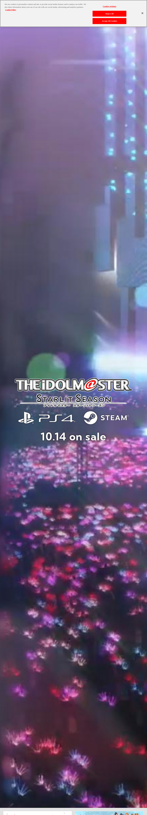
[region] (73, 13)
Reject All (109, 14)
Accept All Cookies (109, 21)
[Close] (142, 13)
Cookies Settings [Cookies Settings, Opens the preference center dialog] (109, 6)
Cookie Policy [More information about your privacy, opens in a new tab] (10, 10)
